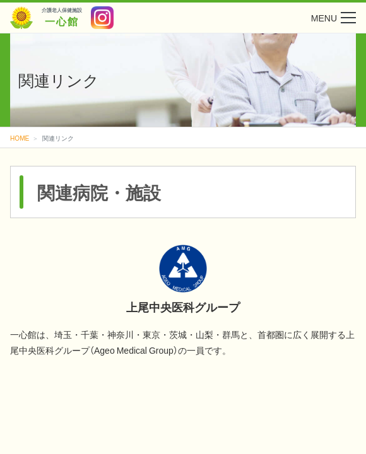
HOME (19, 138)
